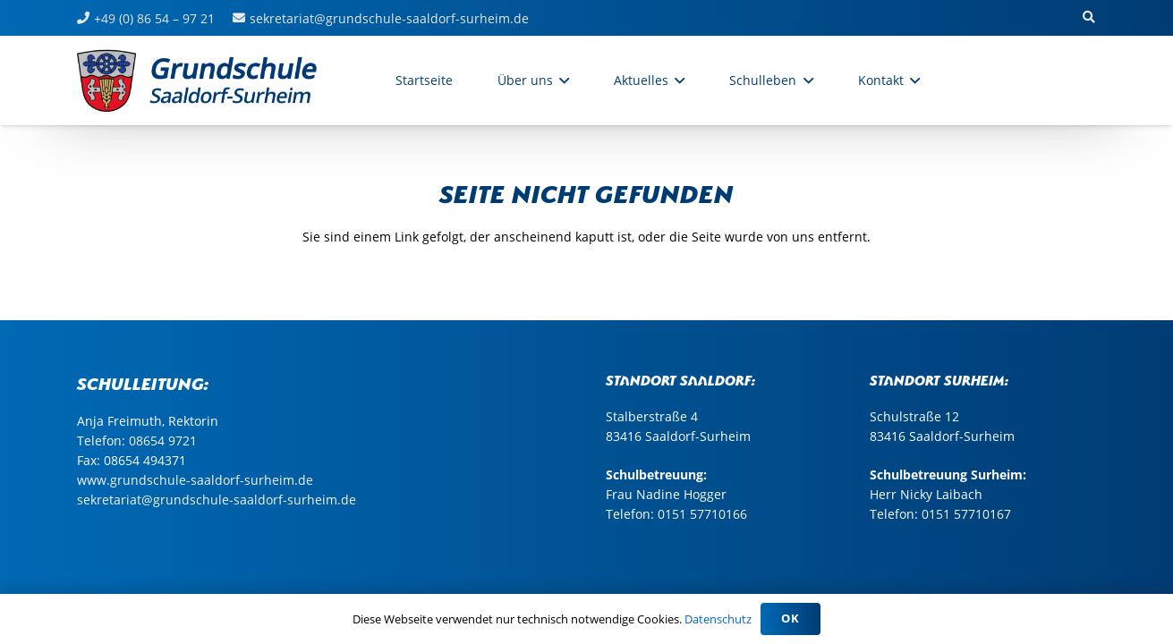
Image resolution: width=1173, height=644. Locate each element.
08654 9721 (163, 440)
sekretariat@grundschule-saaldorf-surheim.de (216, 499)
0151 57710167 (966, 513)
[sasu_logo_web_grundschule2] (216, 80)
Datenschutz (718, 619)
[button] (1089, 17)
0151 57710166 (702, 513)
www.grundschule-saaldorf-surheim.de (195, 479)
